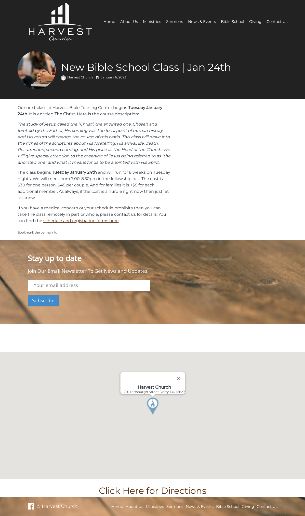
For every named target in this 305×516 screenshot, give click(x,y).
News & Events (202, 21)
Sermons (174, 21)
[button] (162, 416)
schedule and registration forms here (81, 220)
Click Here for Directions (152, 490)
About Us (129, 21)
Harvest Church (77, 77)
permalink (48, 232)
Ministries (152, 21)
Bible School (232, 21)
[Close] (179, 378)
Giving (255, 21)
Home (109, 21)
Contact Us (277, 21)
